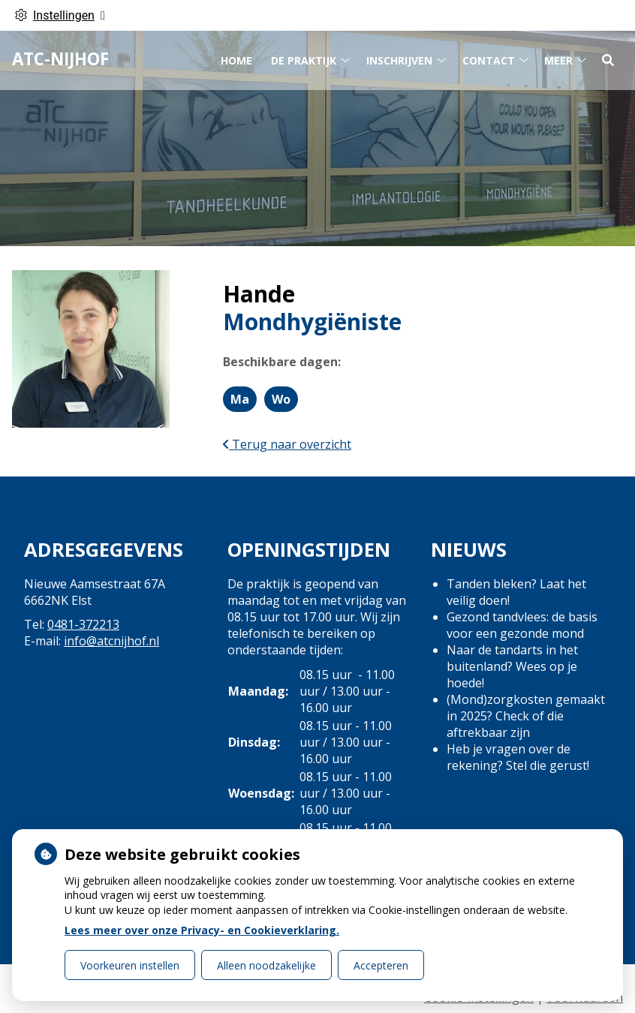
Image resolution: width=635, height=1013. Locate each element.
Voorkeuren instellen (129, 965)
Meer (558, 57)
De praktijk (303, 57)
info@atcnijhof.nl (111, 641)
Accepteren (381, 965)
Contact (488, 57)
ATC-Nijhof (60, 56)
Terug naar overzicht (287, 444)
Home (236, 57)
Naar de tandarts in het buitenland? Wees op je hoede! (512, 666)
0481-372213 (83, 624)
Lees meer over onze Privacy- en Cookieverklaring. (202, 930)
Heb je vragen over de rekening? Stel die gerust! (518, 757)
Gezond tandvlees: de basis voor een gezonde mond (522, 625)
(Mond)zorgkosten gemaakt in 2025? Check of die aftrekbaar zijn (526, 716)
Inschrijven (399, 57)
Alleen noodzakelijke (266, 965)
